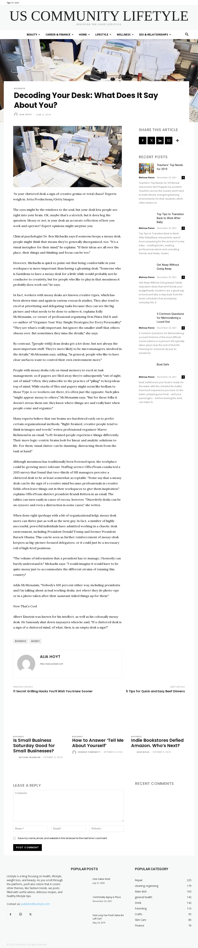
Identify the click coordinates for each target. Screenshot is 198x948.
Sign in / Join (13, 2)
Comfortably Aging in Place (107, 897)
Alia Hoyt (25, 114)
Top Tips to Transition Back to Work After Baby (170, 218)
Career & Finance (59, 34)
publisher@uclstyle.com (35, 904)
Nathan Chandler (30, 757)
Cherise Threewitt (89, 752)
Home (84, 34)
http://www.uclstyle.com (51, 664)
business (20, 641)
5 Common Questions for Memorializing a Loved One (170, 317)
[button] (186, 35)
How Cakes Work (101, 879)
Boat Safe (163, 364)
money (35, 641)
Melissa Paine (146, 177)
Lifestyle (103, 34)
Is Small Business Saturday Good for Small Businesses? (33, 745)
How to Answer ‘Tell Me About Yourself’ (97, 743)
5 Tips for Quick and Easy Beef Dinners (155, 691)
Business (19, 88)
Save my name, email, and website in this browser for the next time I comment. (62, 838)
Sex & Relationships (155, 34)
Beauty (33, 34)
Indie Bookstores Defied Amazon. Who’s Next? (157, 743)
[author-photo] (15, 757)
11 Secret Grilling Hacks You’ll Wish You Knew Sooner (53, 691)
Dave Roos (143, 752)
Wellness (125, 34)
